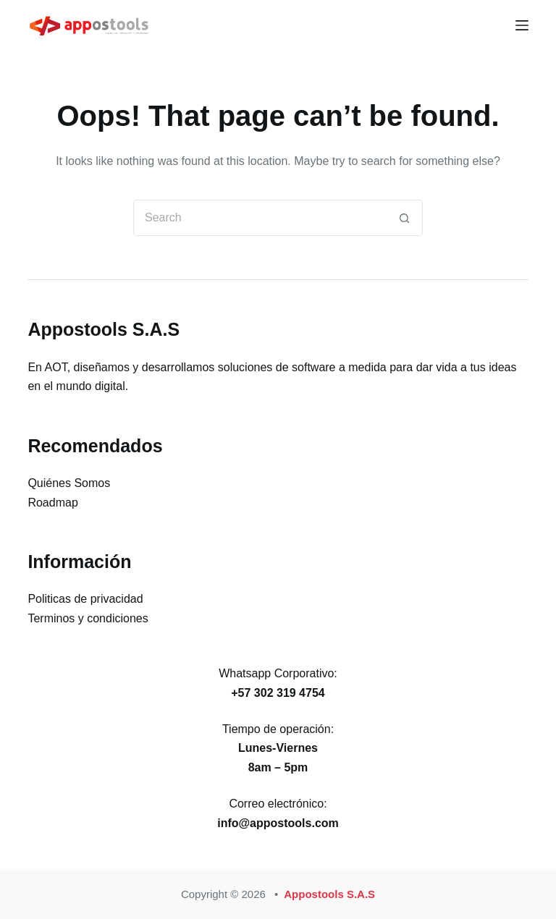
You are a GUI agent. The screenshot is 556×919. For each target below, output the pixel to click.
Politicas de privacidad (85, 599)
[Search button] (405, 218)
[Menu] (521, 25)
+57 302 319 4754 (277, 693)
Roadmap (52, 502)
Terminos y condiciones (88, 618)
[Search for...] (260, 218)
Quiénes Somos (69, 483)
